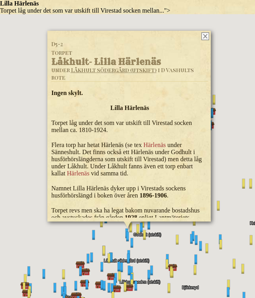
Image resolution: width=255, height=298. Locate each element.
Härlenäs (154, 145)
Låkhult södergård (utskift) (114, 70)
